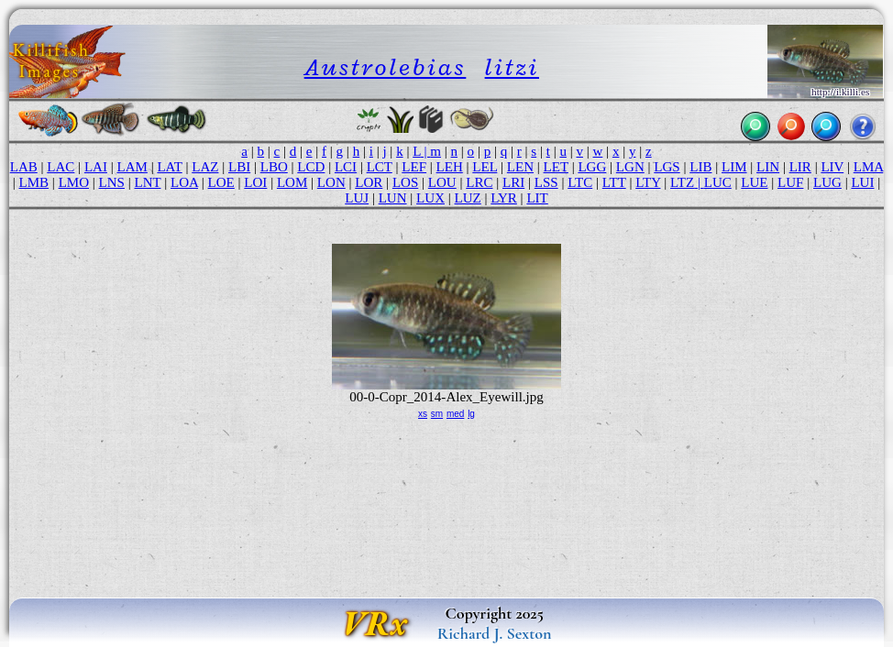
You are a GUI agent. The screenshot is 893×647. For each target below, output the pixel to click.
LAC (60, 166)
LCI (346, 166)
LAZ (205, 166)
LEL (484, 166)
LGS (666, 166)
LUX (430, 198)
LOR (368, 182)
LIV (832, 166)
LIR (800, 166)
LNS (112, 182)
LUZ (468, 198)
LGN (630, 166)
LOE (221, 182)
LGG (592, 166)
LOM (292, 182)
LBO (274, 166)
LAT (169, 166)
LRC (479, 182)
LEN (520, 166)
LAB (24, 166)
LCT (379, 166)
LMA (869, 166)
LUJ (357, 198)
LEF (414, 166)
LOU (442, 182)
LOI (255, 182)
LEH (449, 166)
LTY (647, 182)
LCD (311, 166)
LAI (95, 166)
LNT (148, 182)
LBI (239, 166)
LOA (184, 182)
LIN (767, 166)
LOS (405, 182)
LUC (718, 182)
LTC (580, 182)
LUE (754, 182)
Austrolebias (385, 66)
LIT (536, 198)
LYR (504, 198)
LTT (614, 182)
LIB (700, 166)
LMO (74, 182)
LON (331, 182)
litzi (512, 66)
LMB (34, 182)
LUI (862, 182)
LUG (827, 182)
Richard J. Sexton (494, 633)
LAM (131, 166)
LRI (513, 182)
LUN (393, 198)
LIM (734, 166)
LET (556, 166)
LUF (790, 182)
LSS (546, 182)
